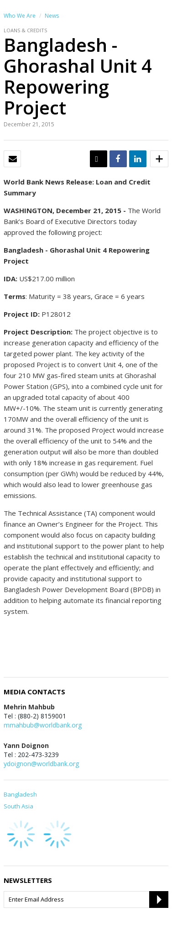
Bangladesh (20, 794)
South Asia (18, 806)
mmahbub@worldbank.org (43, 725)
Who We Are (20, 16)
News (52, 16)
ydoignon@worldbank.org (41, 763)
